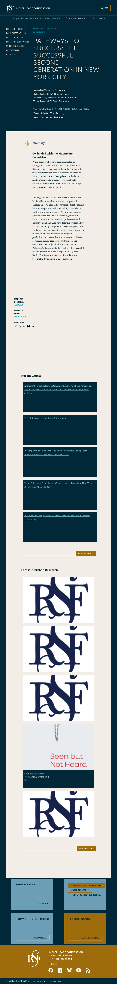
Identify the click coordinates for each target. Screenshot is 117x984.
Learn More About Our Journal (86, 894)
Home (13, 18)
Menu (104, 8)
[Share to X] (20, 326)
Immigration (20, 316)
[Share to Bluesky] (28, 326)
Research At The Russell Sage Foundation (33, 18)
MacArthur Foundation (70, 109)
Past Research (13, 50)
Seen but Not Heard (34, 773)
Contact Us (53, 964)
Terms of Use (55, 981)
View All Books (86, 848)
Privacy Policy (39, 981)
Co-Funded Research (15, 45)
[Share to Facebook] (15, 326)
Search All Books (79, 890)
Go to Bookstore (39, 937)
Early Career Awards (16, 33)
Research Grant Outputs (17, 41)
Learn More (41, 903)
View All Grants (85, 553)
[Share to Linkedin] (24, 326)
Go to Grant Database (90, 937)
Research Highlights (16, 37)
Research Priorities (15, 28)
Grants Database (58, 18)
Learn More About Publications (86, 885)
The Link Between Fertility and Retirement (45, 418)
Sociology (18, 304)
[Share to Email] (32, 326)
